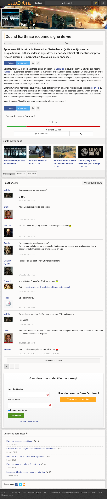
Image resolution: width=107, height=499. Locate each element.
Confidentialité (54, 492)
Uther (10, 43)
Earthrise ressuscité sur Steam (19, 441)
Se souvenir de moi (19, 410)
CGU (45, 492)
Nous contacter (7, 495)
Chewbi (7, 281)
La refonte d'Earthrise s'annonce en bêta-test (25, 472)
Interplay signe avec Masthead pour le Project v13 (90, 163)
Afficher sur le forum (93, 183)
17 (43, 464)
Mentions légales (35, 492)
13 (36, 441)
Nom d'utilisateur (16, 389)
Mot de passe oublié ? (30, 421)
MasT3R (7, 225)
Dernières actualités (14, 433)
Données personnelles (70, 492)
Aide (100, 492)
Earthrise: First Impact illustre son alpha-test (25, 456)
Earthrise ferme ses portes (38, 162)
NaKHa (7, 190)
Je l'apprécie (41, 134)
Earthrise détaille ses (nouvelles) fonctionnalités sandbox (31, 449)
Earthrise (28, 24)
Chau (6, 207)
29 (67, 43)
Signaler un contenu (89, 492)
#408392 (7, 349)
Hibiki (6, 298)
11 (59, 449)
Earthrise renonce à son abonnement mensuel (65, 163)
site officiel (94, 88)
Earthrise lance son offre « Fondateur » (23, 464)
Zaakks (7, 243)
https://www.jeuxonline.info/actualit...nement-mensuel (47, 287)
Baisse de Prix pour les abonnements (14, 162)
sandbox (7, 72)
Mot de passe (14, 399)
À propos (22, 492)
